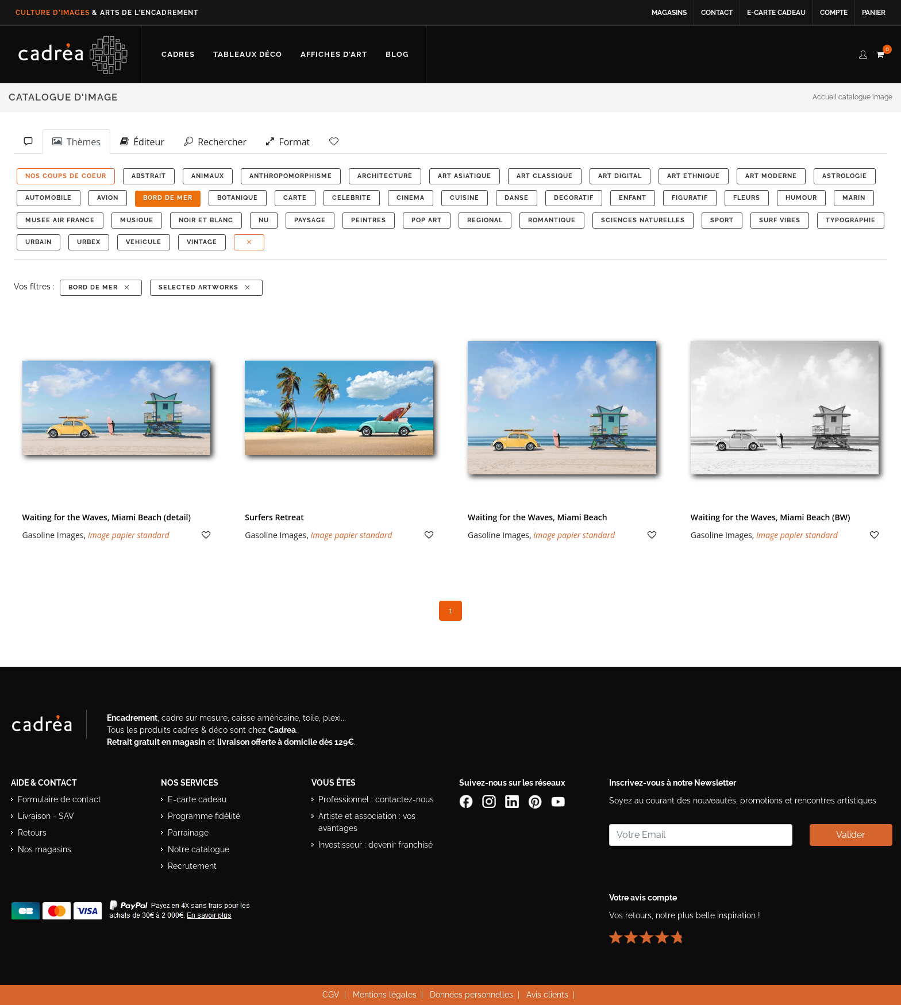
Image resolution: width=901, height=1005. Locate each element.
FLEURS (746, 198)
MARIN (853, 198)
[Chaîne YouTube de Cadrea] (558, 801)
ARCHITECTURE (385, 176)
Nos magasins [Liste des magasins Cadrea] (44, 849)
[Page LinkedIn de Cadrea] (513, 801)
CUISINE (464, 198)
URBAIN (38, 242)
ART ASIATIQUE (464, 176)
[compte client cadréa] (863, 53)
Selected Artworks (205, 287)
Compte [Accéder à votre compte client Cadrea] (834, 13)
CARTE (295, 198)
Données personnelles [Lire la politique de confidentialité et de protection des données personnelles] (471, 994)
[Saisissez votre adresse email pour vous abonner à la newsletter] (700, 835)
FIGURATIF (690, 198)
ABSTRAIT (149, 176)
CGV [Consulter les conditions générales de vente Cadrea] (331, 994)
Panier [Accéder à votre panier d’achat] (873, 13)
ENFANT (632, 198)
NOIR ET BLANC (206, 220)
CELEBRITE (351, 198)
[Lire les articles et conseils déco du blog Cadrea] (397, 54)
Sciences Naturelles (643, 220)
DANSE (517, 198)
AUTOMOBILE (48, 198)
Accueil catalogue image (852, 97)
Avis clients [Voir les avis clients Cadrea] (547, 994)
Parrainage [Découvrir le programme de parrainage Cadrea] (188, 832)
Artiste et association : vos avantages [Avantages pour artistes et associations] (366, 822)
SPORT (722, 220)
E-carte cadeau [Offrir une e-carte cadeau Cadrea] (197, 799)
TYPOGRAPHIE (851, 220)
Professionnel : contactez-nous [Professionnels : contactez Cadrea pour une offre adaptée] (376, 799)
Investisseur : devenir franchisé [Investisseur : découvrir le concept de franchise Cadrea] (375, 844)
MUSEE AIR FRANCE (60, 220)
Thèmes (76, 141)
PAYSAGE (310, 220)
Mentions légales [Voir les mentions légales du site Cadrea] (385, 994)
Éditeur (142, 141)
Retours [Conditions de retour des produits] (32, 832)
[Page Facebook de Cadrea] (467, 801)
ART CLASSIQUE (545, 176)
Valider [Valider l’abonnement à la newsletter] (850, 834)
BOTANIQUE (237, 198)
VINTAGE (202, 242)
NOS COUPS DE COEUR (65, 176)
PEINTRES (368, 220)
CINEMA (410, 198)
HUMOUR (801, 198)
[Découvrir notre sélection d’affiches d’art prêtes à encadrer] (334, 54)
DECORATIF (574, 198)
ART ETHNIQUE (693, 176)
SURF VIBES (779, 220)
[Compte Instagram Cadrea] (490, 801)
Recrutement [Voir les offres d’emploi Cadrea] (192, 866)
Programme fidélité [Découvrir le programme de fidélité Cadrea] (204, 816)
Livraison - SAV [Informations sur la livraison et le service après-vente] (46, 816)
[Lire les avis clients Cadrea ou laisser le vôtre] (652, 932)
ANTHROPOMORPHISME (290, 176)
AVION (107, 198)
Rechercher (215, 141)
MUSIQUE (136, 220)
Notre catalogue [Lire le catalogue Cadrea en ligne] (198, 849)
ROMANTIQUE (552, 220)
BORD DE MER (167, 198)
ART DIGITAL (620, 176)
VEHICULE (143, 242)
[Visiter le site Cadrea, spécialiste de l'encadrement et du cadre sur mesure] (53, 726)
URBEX (89, 242)
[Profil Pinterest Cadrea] (536, 801)
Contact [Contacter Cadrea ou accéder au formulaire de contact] (717, 13)
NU (264, 220)
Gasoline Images (53, 534)
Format (288, 141)
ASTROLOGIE (844, 176)
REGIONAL (485, 220)
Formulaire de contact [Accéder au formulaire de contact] (59, 799)
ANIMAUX (207, 176)
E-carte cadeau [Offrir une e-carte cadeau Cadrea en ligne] (776, 13)
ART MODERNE (771, 176)
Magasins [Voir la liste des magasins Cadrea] (669, 13)
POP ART (426, 220)
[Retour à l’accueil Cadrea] (73, 54)
